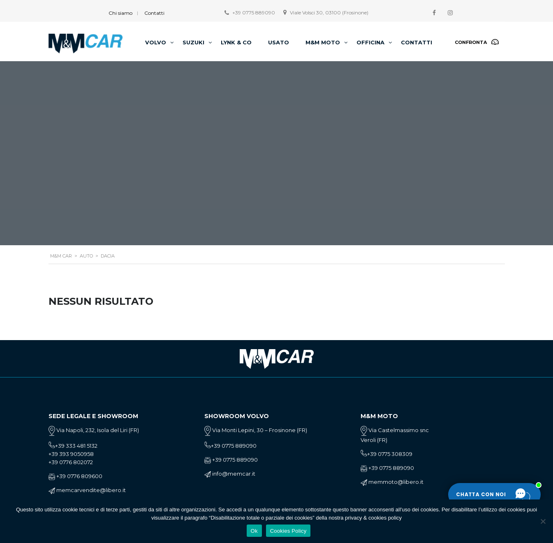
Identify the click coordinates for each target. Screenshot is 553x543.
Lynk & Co (236, 42)
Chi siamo (120, 13)
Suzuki (193, 42)
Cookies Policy (288, 531)
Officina (370, 42)
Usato (278, 42)
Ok (254, 531)
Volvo (155, 42)
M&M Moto (322, 42)
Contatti (154, 13)
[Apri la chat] (494, 494)
